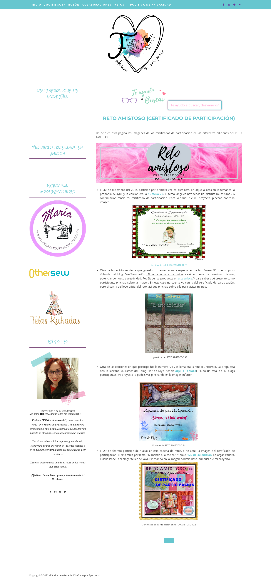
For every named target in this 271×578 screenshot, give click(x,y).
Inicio (36, 4)
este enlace (185, 278)
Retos (119, 4)
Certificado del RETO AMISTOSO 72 (169, 265)
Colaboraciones (96, 4)
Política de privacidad (150, 4)
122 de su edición (199, 455)
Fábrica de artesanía (61, 575)
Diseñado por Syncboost (86, 575)
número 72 (155, 194)
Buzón (73, 4)
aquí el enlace (185, 371)
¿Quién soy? (54, 4)
